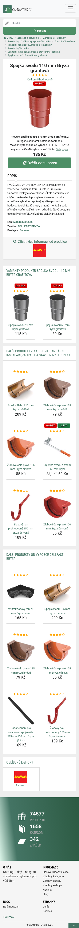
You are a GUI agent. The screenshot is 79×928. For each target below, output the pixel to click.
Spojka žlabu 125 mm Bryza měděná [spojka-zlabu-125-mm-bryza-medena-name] (20, 407)
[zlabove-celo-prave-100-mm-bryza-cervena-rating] (57, 491)
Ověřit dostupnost (39, 163)
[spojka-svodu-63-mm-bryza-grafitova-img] (57, 307)
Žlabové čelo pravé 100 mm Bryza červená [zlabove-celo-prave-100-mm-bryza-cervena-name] (57, 526)
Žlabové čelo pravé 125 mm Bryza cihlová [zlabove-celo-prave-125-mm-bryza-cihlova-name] (21, 467)
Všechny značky (52, 880)
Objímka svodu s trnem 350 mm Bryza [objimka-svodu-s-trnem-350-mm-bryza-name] (57, 467)
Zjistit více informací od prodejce (39, 248)
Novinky (47, 889)
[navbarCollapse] (70, 8)
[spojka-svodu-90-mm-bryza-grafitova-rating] (21, 291)
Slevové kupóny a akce (55, 872)
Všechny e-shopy (52, 885)
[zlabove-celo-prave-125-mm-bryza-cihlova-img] (21, 447)
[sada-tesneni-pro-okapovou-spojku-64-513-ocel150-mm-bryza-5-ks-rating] (21, 694)
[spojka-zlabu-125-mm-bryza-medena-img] (21, 388)
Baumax (24, 230)
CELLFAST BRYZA (29, 226)
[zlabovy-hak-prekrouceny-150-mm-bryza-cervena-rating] (21, 491)
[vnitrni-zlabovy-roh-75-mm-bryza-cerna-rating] (21, 575)
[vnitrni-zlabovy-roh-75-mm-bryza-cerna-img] (21, 591)
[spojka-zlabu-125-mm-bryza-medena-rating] (21, 372)
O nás (46, 906)
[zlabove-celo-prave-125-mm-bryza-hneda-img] (57, 388)
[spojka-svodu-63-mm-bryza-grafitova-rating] (57, 291)
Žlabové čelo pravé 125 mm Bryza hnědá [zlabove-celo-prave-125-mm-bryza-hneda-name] (57, 407)
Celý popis (62, 149)
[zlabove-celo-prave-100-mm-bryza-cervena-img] (57, 507)
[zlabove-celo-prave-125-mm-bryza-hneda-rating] (57, 372)
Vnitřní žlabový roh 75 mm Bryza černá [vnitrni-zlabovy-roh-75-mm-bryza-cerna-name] (20, 611)
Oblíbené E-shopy (19, 762)
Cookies (47, 911)
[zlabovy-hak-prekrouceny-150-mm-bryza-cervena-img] (21, 507)
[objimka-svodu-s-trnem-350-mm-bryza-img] (57, 447)
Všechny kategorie (53, 876)
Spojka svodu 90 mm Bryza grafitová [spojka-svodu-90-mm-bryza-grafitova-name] (20, 327)
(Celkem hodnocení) (40, 79)
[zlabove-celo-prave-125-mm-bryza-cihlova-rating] (21, 431)
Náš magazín (11, 906)
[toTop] (73, 925)
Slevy (46, 894)
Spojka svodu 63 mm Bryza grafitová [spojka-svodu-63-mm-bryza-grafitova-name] (57, 327)
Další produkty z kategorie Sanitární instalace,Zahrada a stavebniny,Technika (38, 353)
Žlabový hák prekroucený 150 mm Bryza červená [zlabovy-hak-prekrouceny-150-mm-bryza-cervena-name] (20, 528)
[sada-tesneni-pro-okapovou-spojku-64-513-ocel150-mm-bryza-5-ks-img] (21, 710)
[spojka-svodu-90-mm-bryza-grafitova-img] (21, 307)
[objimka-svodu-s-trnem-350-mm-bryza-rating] (57, 431)
